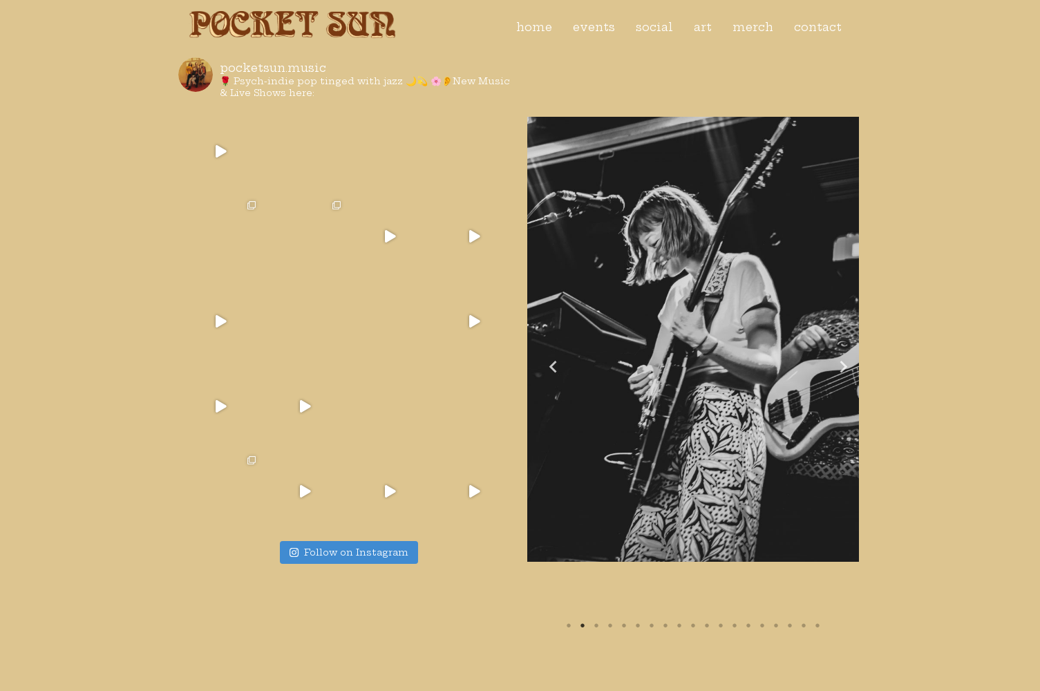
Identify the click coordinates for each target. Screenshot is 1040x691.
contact (818, 27)
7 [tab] (652, 625)
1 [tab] (569, 625)
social (654, 27)
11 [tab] (707, 625)
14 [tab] (748, 625)
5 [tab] (624, 625)
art (703, 27)
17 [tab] (790, 625)
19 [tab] (817, 625)
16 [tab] (776, 625)
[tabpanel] (693, 339)
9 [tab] (679, 625)
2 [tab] (582, 625)
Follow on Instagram (349, 552)
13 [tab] (734, 625)
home (534, 27)
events (594, 27)
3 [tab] (596, 625)
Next (838, 366)
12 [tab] (721, 625)
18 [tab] (804, 625)
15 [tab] (762, 625)
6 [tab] (638, 625)
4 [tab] (610, 625)
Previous (548, 366)
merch (752, 27)
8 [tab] (665, 625)
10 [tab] (693, 625)
